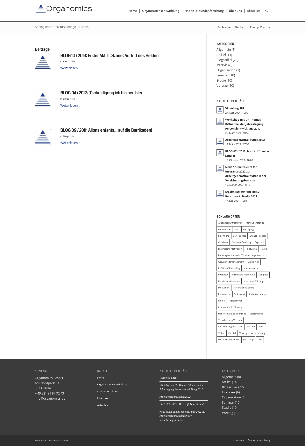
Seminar (222, 75)
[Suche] (266, 10)
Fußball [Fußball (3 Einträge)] (264, 248)
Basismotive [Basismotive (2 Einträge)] (224, 229)
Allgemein (223, 49)
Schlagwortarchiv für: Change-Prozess (62, 27)
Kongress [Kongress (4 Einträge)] (263, 274)
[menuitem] (132, 10)
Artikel (221, 55)
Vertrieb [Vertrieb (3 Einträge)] (250, 326)
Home (100, 377)
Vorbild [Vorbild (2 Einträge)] (232, 333)
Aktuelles (102, 405)
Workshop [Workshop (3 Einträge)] (248, 339)
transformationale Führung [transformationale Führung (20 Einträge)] (232, 313)
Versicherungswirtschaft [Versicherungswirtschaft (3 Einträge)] (230, 326)
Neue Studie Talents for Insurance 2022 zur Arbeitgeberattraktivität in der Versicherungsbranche (182, 416)
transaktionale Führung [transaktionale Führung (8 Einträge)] (230, 307)
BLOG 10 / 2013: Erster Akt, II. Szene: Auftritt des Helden (109, 56)
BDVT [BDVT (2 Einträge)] (236, 229)
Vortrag (222, 85)
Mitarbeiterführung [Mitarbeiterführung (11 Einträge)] (253, 281)
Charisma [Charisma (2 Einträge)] (223, 242)
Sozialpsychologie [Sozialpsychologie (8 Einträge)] (257, 294)
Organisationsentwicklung (112, 384)
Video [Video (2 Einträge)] (261, 326)
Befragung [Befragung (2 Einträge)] (248, 229)
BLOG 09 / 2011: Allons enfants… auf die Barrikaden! (106, 130)
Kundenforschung (107, 391)
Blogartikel (69, 61)
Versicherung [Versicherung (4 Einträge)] (256, 313)
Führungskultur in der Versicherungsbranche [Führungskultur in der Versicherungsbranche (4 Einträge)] (241, 255)
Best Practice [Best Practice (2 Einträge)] (239, 235)
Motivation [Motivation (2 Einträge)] (223, 287)
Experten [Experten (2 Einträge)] (259, 242)
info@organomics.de (50, 398)
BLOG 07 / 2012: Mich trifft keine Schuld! (182, 404)
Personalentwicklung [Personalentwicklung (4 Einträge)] (243, 287)
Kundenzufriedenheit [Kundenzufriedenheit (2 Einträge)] (229, 281)
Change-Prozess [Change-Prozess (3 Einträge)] (258, 235)
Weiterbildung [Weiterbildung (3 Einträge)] (258, 333)
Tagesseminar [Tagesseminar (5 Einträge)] (235, 300)
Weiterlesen (70, 68)
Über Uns (102, 398)
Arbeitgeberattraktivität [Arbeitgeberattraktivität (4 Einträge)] (230, 222)
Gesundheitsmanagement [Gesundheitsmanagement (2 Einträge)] (231, 261)
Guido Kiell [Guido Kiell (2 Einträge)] (253, 261)
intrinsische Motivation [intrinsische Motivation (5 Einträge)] (243, 274)
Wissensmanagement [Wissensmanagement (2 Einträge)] (228, 339)
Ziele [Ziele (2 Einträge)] (259, 339)
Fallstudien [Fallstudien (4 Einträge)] (251, 248)
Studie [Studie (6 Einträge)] (221, 300)
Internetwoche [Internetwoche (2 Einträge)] (251, 268)
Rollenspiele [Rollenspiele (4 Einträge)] (224, 294)
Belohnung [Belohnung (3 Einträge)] (223, 235)
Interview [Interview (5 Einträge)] (223, 274)
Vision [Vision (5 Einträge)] (221, 333)
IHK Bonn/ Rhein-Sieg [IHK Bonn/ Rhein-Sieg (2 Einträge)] (229, 268)
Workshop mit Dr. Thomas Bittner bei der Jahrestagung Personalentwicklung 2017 (244, 124)
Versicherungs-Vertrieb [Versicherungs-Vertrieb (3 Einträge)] (230, 320)
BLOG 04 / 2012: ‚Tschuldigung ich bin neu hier (101, 93)
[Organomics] (64, 10)
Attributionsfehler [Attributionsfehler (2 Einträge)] (255, 222)
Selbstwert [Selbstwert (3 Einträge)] (239, 294)
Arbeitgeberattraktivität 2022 (245, 140)
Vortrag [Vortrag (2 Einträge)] (243, 333)
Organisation (226, 70)
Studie (221, 80)
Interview (223, 65)
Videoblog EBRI (235, 108)
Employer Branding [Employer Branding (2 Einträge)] (241, 242)
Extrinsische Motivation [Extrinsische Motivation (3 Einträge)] (230, 248)
